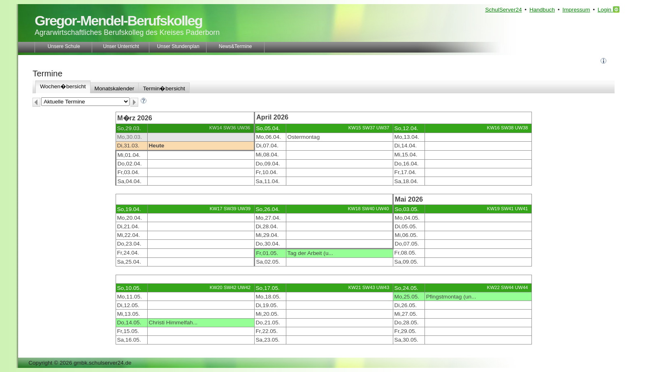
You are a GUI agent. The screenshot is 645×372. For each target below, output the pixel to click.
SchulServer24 (503, 10)
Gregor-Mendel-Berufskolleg (118, 20)
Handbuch (542, 10)
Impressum (576, 10)
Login (608, 9)
